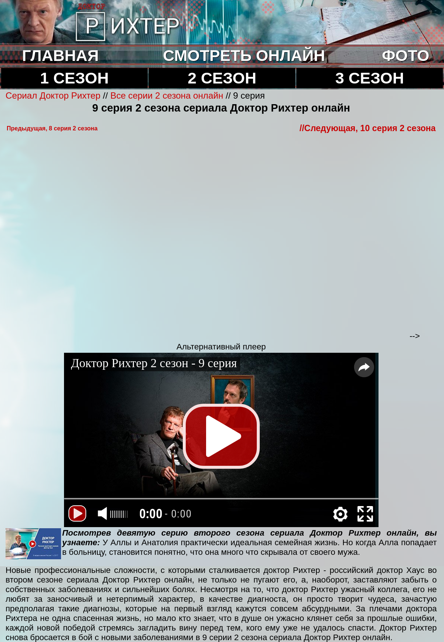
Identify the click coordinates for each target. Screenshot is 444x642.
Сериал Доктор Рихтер (53, 95)
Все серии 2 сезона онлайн (166, 95)
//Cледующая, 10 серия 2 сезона (367, 128)
